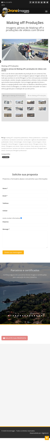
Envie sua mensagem (13, 252)
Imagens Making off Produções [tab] (14, 95)
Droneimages (10, 431)
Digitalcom (45, 433)
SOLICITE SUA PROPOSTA (14, 337)
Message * (6, 229)
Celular (5, 211)
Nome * (5, 188)
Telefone (5, 203)
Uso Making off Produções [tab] (37, 95)
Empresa (6, 222)
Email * (5, 196)
